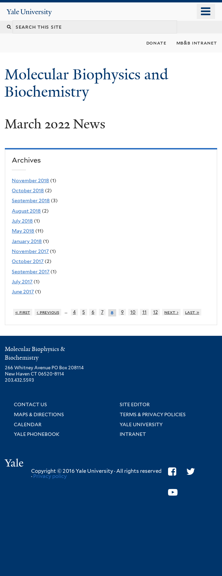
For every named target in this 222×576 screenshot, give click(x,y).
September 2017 (30, 271)
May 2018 (23, 231)
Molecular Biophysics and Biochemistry (86, 83)
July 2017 (22, 281)
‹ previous (48, 312)
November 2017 (30, 251)
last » (192, 312)
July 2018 (22, 221)
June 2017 (23, 291)
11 (144, 312)
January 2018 (27, 241)
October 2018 (28, 190)
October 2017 (28, 261)
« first (22, 312)
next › (171, 312)
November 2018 (30, 180)
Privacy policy (50, 476)
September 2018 (31, 200)
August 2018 (26, 211)
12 (155, 312)
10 (133, 312)
